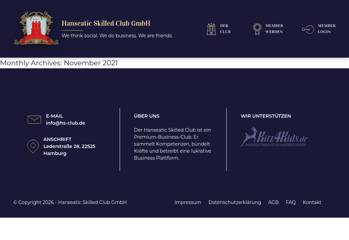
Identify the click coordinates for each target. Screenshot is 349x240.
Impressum (188, 202)
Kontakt (312, 202)
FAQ (291, 202)
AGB (273, 202)
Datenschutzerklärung (234, 202)
